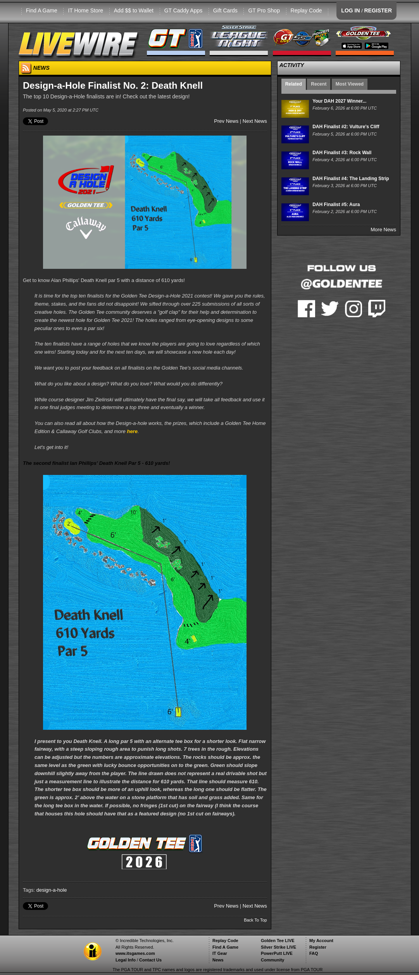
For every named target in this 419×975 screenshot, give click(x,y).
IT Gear (219, 953)
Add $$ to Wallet (133, 10)
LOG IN (350, 10)
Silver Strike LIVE (278, 947)
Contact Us (150, 960)
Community (273, 960)
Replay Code (306, 10)
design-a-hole (51, 890)
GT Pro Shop (263, 10)
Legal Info (126, 960)
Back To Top (255, 920)
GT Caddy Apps (183, 10)
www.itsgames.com (135, 953)
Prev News (226, 121)
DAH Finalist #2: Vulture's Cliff (345, 126)
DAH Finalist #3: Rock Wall (341, 152)
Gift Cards (225, 10)
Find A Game (41, 10)
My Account (321, 940)
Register (317, 947)
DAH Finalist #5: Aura (336, 204)
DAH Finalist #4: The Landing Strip (350, 178)
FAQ (313, 953)
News (218, 960)
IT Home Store (85, 10)
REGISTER (378, 10)
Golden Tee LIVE (278, 940)
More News (383, 229)
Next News (255, 121)
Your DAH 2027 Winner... (339, 101)
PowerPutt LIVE (277, 953)
